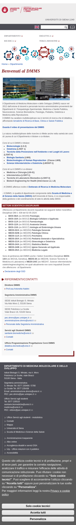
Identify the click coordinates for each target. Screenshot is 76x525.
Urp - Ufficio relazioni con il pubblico (23, 449)
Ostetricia (11, 149)
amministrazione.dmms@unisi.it (20, 320)
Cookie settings (14, 460)
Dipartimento (12, 36)
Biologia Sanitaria (15, 157)
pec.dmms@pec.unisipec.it (18, 318)
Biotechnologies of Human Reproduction (26, 160)
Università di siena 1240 (59, 19)
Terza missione (48, 41)
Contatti (9, 337)
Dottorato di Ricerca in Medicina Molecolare (50, 187)
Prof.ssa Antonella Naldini (17, 289)
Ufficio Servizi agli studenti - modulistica (24, 417)
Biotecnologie (13, 146)
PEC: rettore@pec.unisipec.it (18, 410)
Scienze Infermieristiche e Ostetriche (24, 163)
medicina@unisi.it (13, 407)
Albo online (12, 442)
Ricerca (9, 41)
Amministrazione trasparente (20, 438)
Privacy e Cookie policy (17, 456)
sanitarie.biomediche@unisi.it (19, 333)
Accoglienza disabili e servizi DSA (22, 445)
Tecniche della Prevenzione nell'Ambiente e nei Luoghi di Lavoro (38, 152)
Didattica (45, 36)
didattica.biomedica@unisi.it (18, 346)
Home (5, 64)
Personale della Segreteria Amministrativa (25, 324)
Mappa (10, 425)
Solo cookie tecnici (38, 512)
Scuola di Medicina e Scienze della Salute (26, 432)
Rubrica (72, 27)
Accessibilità (12, 453)
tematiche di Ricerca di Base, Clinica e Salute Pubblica (38, 121)
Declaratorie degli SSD (15, 271)
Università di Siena (15, 428)
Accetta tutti (38, 518)
